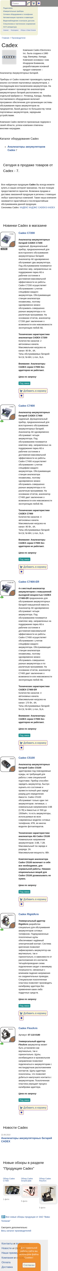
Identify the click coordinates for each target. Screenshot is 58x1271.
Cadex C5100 (27, 757)
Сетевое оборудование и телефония (18, 14)
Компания (7, 1257)
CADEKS (42, 207)
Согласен (29, 1265)
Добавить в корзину (33, 390)
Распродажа (14, 30)
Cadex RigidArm (29, 914)
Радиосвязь (8, 8)
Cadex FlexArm (28, 1028)
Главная (5, 38)
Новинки (5, 30)
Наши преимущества (14, 1252)
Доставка (7, 1267)
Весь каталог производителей (16, 1230)
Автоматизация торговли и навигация (18, 17)
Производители (18, 38)
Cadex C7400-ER (29, 581)
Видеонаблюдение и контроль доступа (18, 21)
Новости (7, 1248)
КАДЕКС (24, 207)
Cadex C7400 (27, 405)
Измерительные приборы (13, 11)
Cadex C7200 (27, 233)
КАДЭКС (33, 207)
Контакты (7, 1243)
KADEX (51, 207)
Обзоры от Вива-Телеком (28, 30)
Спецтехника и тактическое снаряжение (19, 24)
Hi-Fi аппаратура (10, 27)
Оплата (6, 1262)
